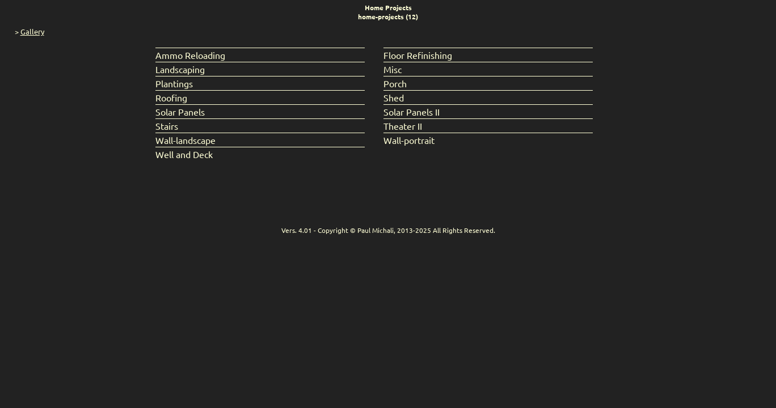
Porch (395, 83)
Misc (392, 69)
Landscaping (180, 69)
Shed (393, 97)
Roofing (171, 97)
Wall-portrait (409, 140)
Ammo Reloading (190, 55)
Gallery (32, 31)
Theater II (402, 125)
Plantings (174, 83)
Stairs (166, 125)
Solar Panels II (411, 111)
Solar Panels (180, 111)
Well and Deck (184, 154)
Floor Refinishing (417, 55)
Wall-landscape (185, 140)
